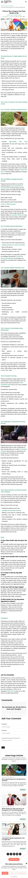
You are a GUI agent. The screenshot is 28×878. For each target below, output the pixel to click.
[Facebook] (8, 854)
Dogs (11, 6)
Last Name (4, 730)
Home (2, 6)
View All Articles (14, 859)
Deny (12, 873)
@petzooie (10, 691)
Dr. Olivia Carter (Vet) (14, 15)
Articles (7, 6)
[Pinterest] (17, 854)
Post (3, 747)
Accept (5, 873)
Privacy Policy (14, 876)
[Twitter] (14, 854)
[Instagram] (11, 854)
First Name (4, 724)
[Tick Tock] (20, 854)
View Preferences (21, 873)
